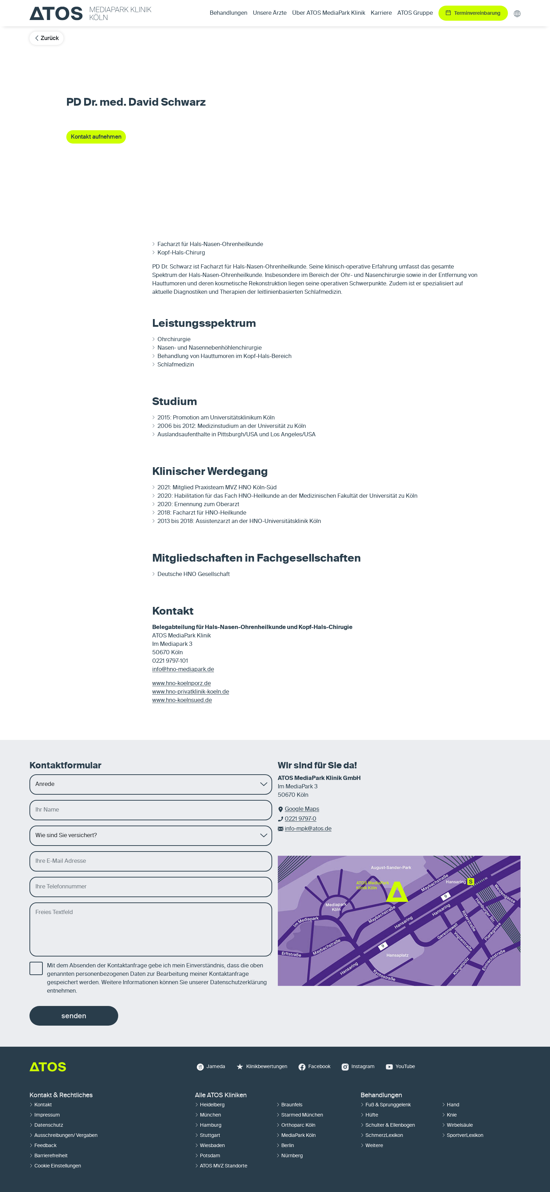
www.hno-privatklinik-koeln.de (190, 692)
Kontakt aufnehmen (96, 136)
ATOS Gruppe (415, 13)
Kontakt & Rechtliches (61, 1095)
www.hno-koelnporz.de (181, 684)
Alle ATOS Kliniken (221, 1095)
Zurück (46, 38)
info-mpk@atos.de (308, 829)
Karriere (381, 13)
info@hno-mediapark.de (183, 670)
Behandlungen (381, 1095)
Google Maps (302, 809)
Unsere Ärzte (270, 13)
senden (73, 1015)
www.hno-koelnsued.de (182, 700)
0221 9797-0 (300, 819)
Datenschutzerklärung (238, 983)
